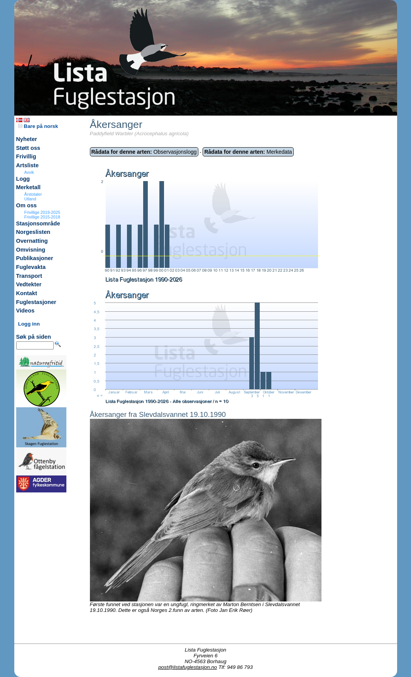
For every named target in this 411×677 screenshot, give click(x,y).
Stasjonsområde (38, 223)
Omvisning (31, 250)
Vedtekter (29, 284)
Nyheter (26, 139)
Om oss (26, 205)
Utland (30, 199)
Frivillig (26, 156)
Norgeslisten (33, 232)
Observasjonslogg (144, 152)
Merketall (28, 187)
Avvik (29, 172)
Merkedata (248, 152)
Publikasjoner (34, 258)
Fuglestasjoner (36, 302)
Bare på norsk (38, 126)
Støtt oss (28, 148)
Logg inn (29, 324)
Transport (29, 276)
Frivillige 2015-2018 (42, 217)
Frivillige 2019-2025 (42, 212)
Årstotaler (33, 194)
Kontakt (26, 293)
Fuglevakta (31, 267)
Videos (25, 310)
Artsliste (27, 165)
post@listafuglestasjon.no (187, 667)
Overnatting (32, 241)
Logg (23, 179)
